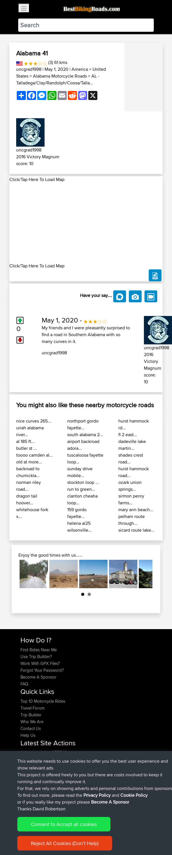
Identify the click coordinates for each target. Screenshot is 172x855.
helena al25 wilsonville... (79, 526)
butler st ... (26, 448)
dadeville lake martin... (132, 445)
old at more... (29, 462)
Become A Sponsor (38, 677)
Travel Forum (32, 708)
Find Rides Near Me (38, 650)
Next (144, 574)
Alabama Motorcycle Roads (60, 76)
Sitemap (73, 833)
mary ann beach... (135, 509)
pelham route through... (131, 520)
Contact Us (30, 728)
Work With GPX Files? (40, 663)
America (80, 69)
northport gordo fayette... (82, 424)
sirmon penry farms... (131, 499)
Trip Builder (30, 715)
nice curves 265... (33, 421)
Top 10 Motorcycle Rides (42, 701)
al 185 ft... (25, 441)
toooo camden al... (34, 455)
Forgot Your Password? (42, 670)
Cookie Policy (124, 833)
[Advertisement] (86, 223)
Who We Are (31, 722)
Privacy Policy (96, 833)
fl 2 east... (127, 434)
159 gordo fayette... (77, 513)
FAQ (24, 684)
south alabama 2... (85, 434)
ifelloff (26, 786)
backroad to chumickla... (28, 472)
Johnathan (30, 752)
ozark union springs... (130, 485)
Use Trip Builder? (36, 657)
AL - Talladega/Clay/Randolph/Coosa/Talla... (57, 79)
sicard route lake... (136, 530)
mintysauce (31, 759)
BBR (58, 752)
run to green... (81, 489)
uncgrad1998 (28, 69)
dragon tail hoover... (26, 499)
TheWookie (31, 773)
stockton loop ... (83, 482)
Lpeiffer (27, 766)
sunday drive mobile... (80, 472)
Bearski (27, 780)
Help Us (27, 735)
